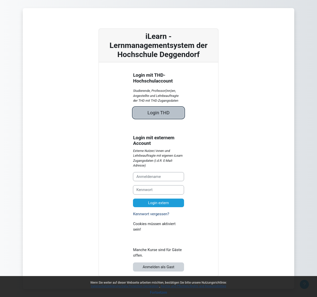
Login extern (158, 203)
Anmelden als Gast (158, 267)
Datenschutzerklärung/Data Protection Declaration (125, 286)
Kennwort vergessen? (151, 214)
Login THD (158, 113)
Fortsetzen (158, 292)
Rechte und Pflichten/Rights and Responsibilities (193, 286)
